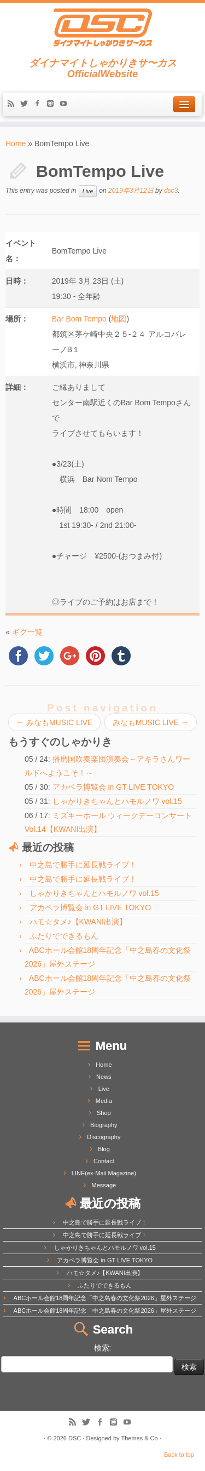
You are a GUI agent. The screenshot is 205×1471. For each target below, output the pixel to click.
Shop (104, 1113)
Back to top (179, 1454)
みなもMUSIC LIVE (54, 722)
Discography (103, 1137)
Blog (104, 1149)
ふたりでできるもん (64, 936)
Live (88, 191)
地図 (118, 318)
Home (15, 143)
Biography (104, 1125)
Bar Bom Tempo (79, 318)
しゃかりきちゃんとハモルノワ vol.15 (117, 801)
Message (104, 1185)
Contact (103, 1161)
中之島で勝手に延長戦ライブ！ (83, 864)
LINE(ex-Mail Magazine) (104, 1173)
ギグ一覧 (27, 632)
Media (104, 1100)
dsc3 (171, 191)
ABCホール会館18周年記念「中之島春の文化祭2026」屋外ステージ (105, 1298)
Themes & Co (139, 1438)
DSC (74, 1438)
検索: (103, 1347)
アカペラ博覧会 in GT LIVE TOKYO (113, 787)
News (104, 1076)
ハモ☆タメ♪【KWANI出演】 (78, 921)
